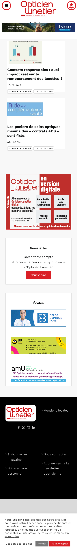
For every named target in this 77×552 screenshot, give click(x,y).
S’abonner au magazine (17, 457)
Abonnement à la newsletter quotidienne (56, 468)
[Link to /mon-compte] (71, 5)
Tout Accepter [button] (60, 543)
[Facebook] (18, 427)
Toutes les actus (44, 92)
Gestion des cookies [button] (19, 543)
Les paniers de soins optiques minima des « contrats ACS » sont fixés (33, 131)
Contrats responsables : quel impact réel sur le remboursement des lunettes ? (35, 74)
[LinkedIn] (33, 427)
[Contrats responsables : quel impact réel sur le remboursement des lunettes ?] (25, 52)
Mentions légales (56, 410)
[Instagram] (27, 427)
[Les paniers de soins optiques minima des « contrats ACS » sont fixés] (25, 109)
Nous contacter (55, 454)
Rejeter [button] (42, 543)
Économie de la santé (19, 92)
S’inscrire (38, 275)
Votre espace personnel (17, 471)
